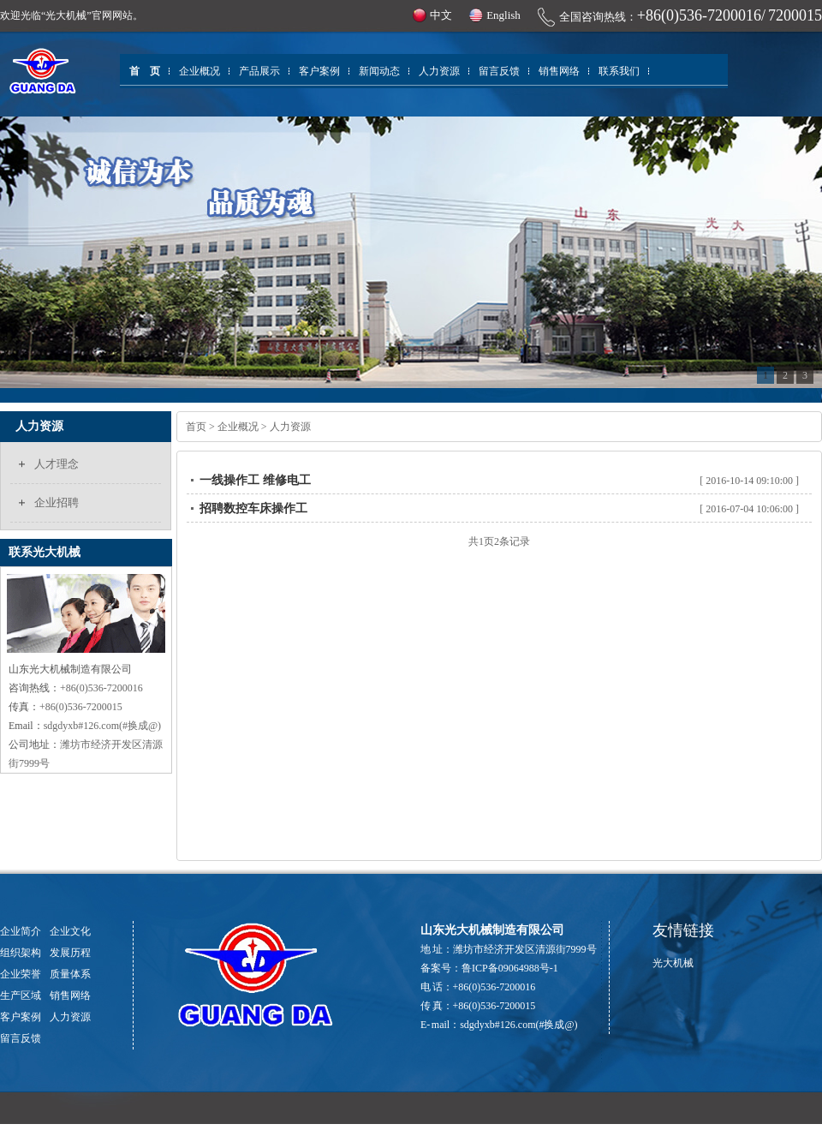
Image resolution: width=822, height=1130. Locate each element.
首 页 (144, 71)
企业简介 (20, 931)
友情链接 (683, 930)
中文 (441, 15)
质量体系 (70, 974)
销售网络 (559, 71)
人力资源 (439, 71)
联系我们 (619, 71)
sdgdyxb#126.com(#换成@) (518, 1025)
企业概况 (199, 71)
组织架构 (20, 953)
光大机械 (673, 963)
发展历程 (70, 953)
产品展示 (259, 71)
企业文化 (70, 931)
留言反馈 (499, 71)
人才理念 (56, 463)
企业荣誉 (20, 974)
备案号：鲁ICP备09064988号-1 (489, 968)
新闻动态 (379, 71)
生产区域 (20, 995)
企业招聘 (56, 502)
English (503, 15)
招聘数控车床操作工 (253, 508)
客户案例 (319, 71)
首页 (196, 427)
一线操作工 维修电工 (255, 480)
